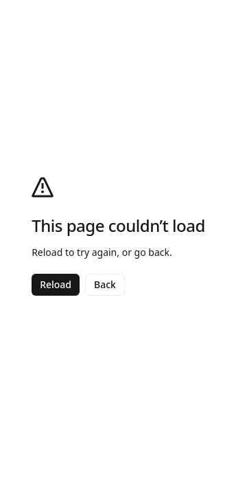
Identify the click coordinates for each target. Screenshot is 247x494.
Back (105, 284)
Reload (55, 284)
